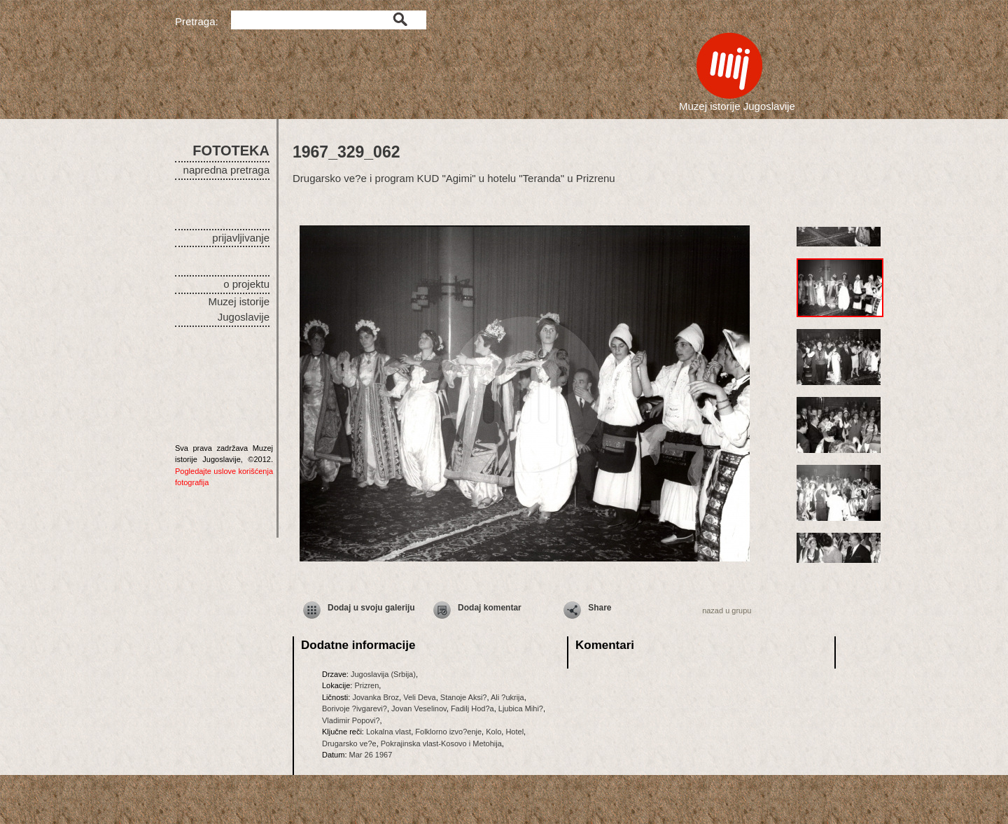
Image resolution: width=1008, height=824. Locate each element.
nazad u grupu (726, 610)
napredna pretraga (226, 170)
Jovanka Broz (375, 697)
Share (599, 608)
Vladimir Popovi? (351, 720)
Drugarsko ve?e (349, 743)
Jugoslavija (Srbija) (383, 674)
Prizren (366, 685)
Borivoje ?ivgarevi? (354, 708)
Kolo (493, 731)
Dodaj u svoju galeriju (371, 608)
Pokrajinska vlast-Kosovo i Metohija (441, 743)
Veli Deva (419, 697)
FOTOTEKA (231, 150)
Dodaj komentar (490, 608)
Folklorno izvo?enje (448, 731)
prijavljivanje (241, 238)
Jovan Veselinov (419, 708)
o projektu (246, 284)
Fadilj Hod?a (472, 708)
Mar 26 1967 (371, 754)
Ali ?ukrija (507, 697)
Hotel (514, 731)
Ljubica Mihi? (520, 708)
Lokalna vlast (388, 731)
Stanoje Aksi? (463, 697)
